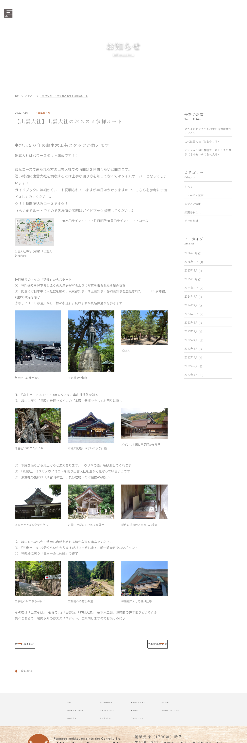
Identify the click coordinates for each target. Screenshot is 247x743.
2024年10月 (193, 288)
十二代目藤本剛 (95, 705)
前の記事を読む (48, 646)
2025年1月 (192, 279)
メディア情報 (192, 204)
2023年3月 (193, 331)
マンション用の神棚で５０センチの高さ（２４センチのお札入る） (207, 152)
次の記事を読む (134, 646)
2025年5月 (193, 270)
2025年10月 (193, 262)
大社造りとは (93, 722)
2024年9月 (193, 296)
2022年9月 (193, 340)
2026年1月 (192, 253)
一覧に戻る (27, 673)
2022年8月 (193, 349)
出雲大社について (97, 714)
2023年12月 (193, 314)
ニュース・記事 (194, 195)
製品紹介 (138, 714)
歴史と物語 (37, 722)
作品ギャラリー (144, 722)
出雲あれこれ (43, 112)
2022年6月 (193, 366)
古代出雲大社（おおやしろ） (202, 141)
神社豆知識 (191, 221)
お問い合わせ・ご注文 (199, 714)
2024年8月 (193, 305)
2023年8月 (193, 322)
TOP (17, 96)
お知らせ (30, 96)
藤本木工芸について (45, 714)
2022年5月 (193, 375)
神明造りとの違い (146, 705)
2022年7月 (193, 357)
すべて (188, 187)
